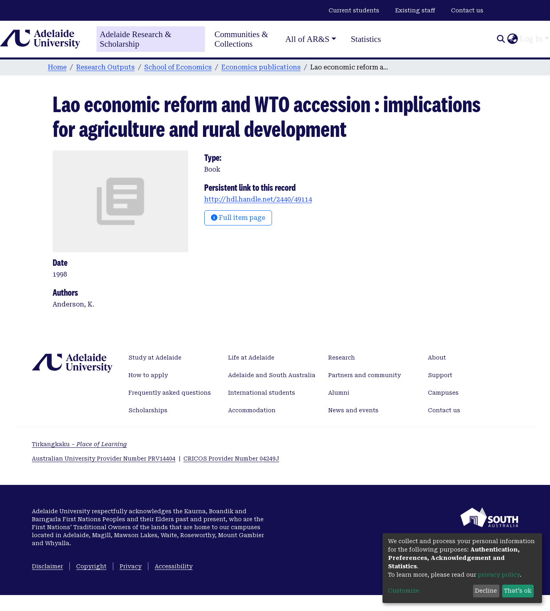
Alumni (338, 393)
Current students (354, 10)
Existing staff (415, 10)
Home (57, 67)
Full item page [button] (238, 217)
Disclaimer (47, 566)
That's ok (517, 590)
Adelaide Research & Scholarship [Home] (136, 39)
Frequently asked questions (169, 393)
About (437, 357)
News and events (353, 410)
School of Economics (178, 67)
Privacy (131, 566)
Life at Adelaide (251, 357)
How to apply (148, 375)
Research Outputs (105, 67)
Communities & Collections (241, 39)
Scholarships (148, 410)
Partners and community (364, 375)
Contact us (467, 10)
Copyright (91, 566)
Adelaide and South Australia (271, 375)
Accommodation (252, 410)
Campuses (443, 393)
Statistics (366, 39)
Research (341, 357)
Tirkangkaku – (79, 444)
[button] (512, 39)
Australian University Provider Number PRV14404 (103, 458)
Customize (403, 590)
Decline (486, 590)
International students (261, 393)
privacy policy (499, 574)
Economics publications (261, 67)
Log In (531, 39)
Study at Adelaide (154, 357)
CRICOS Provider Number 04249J (231, 458)
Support (440, 375)
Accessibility (174, 566)
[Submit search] (501, 39)
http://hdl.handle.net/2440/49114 (258, 199)
